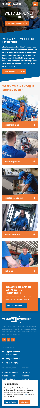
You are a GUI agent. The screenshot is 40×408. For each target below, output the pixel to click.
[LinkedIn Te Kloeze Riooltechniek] (13, 339)
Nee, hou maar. (11, 402)
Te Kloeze (26, 372)
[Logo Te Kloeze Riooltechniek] (11, 4)
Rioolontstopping (10, 372)
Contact (25, 379)
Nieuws (25, 376)
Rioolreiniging (8, 379)
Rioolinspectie (8, 376)
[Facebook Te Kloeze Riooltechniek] (4, 339)
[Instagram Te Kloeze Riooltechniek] (8, 339)
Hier (26, 394)
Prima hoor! (24, 402)
